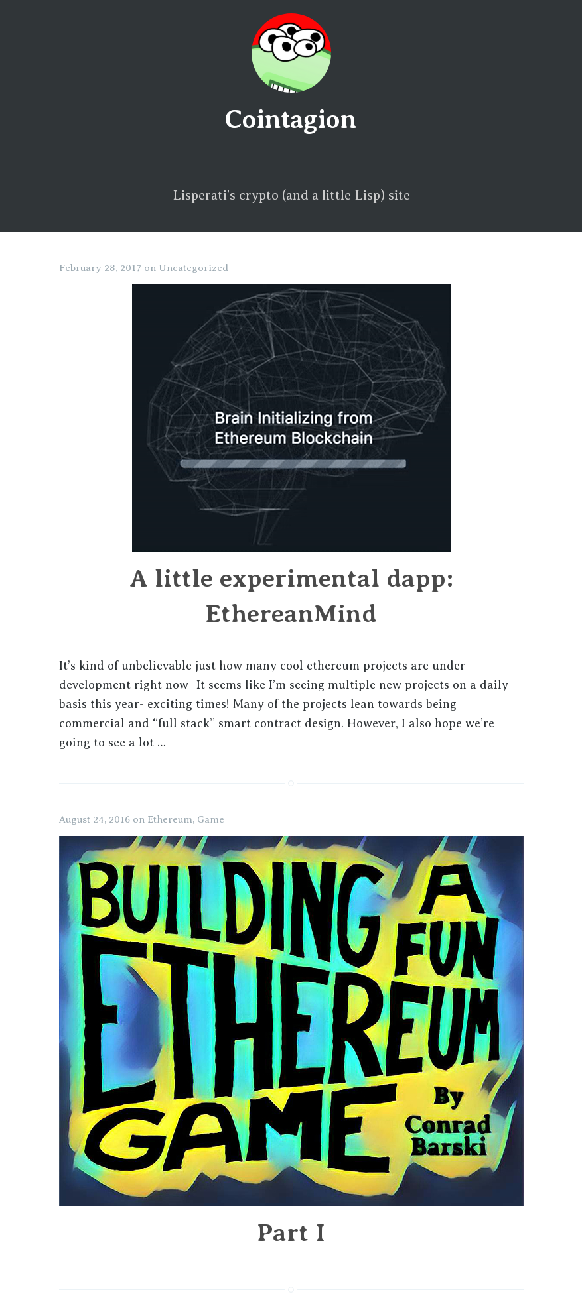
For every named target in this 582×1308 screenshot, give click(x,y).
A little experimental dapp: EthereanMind (291, 578)
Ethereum (169, 819)
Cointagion (290, 119)
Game (210, 819)
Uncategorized (193, 268)
